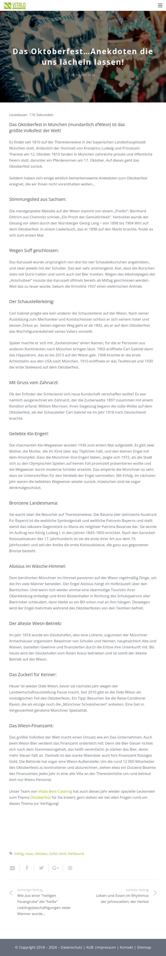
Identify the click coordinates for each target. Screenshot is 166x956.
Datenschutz (71, 947)
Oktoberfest (40, 797)
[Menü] (160, 5)
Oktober (41, 853)
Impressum (106, 947)
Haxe (29, 853)
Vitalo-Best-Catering (55, 791)
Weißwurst (76, 853)
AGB (90, 947)
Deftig (18, 853)
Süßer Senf (57, 853)
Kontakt (126, 947)
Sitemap (144, 947)
